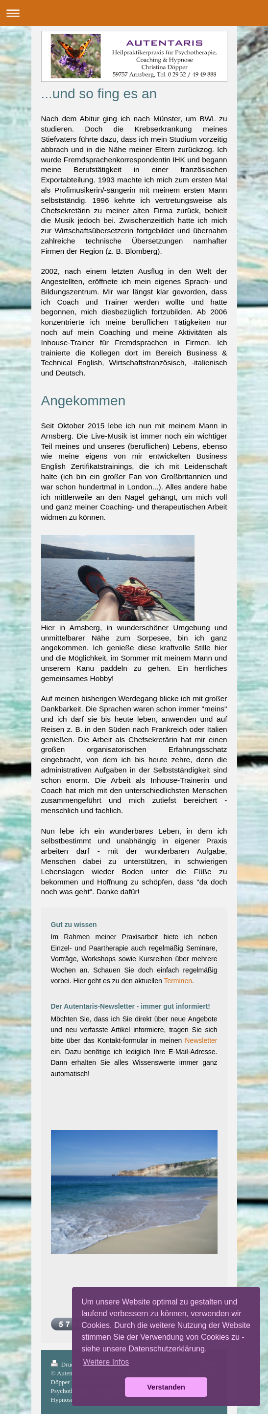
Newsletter (201, 1040)
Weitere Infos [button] (106, 1362)
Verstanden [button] (166, 1387)
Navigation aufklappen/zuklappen (134, 12)
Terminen (178, 981)
